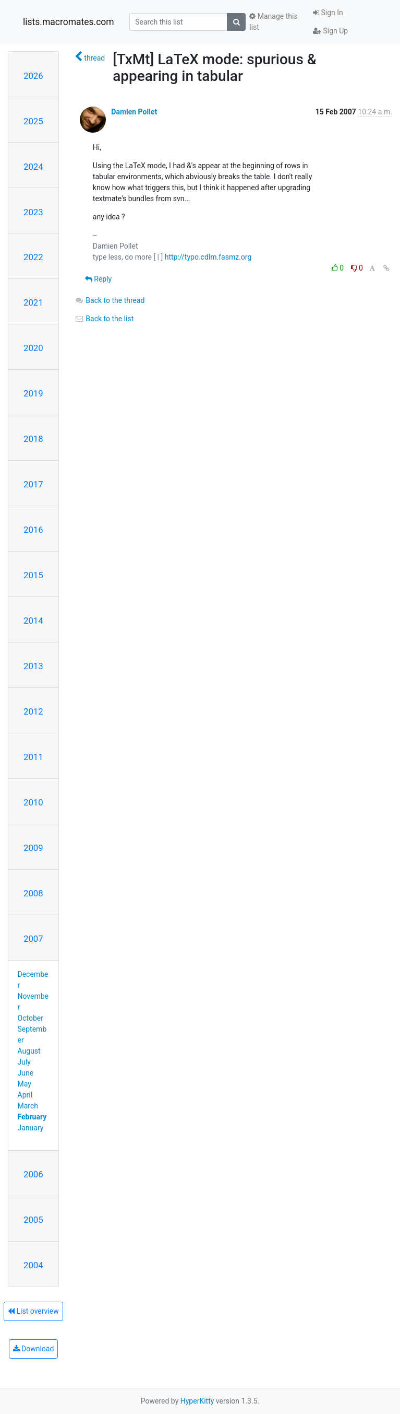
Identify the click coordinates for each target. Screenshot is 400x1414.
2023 (33, 212)
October (30, 1018)
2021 (33, 302)
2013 (33, 666)
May (24, 1084)
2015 (33, 575)
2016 (33, 529)
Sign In (328, 12)
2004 (33, 1265)
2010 (33, 802)
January (31, 1128)
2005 (33, 1219)
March (28, 1106)
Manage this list (273, 21)
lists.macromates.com (68, 22)
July (24, 1062)
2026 (33, 76)
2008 (33, 893)
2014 (33, 620)
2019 (33, 393)
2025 (33, 121)
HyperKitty (197, 1401)
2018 (33, 439)
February (32, 1117)
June (26, 1073)
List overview (33, 1311)
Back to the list (104, 318)
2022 (33, 257)
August (29, 1051)
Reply (98, 279)
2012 (33, 711)
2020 (33, 348)
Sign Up (330, 31)
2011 (33, 757)
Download (33, 1349)
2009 (33, 848)
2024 (33, 166)
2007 (33, 938)
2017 (33, 484)
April (25, 1095)
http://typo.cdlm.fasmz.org (208, 257)
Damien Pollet (134, 112)
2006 (33, 1174)
